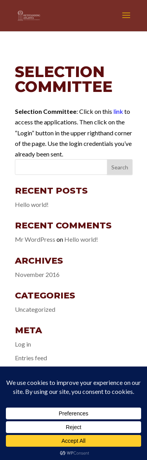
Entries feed (31, 357)
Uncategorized (35, 309)
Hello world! (32, 204)
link (118, 111)
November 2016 (37, 274)
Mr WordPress (35, 239)
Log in (23, 344)
